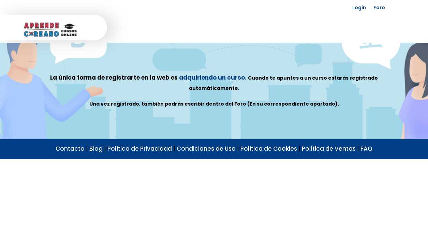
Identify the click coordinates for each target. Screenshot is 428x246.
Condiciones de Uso (206, 149)
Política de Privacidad (139, 149)
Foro (379, 7)
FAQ (366, 149)
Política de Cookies (268, 149)
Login (359, 7)
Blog (96, 149)
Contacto (70, 149)
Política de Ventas (329, 149)
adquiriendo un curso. (213, 77)
